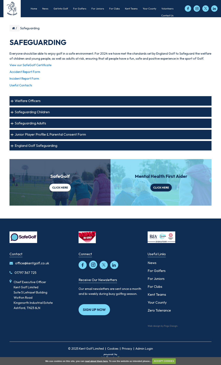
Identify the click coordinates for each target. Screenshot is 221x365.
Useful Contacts (20, 85)
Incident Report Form (24, 78)
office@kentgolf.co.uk (29, 263)
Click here (60, 187)
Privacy (127, 349)
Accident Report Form (24, 72)
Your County (157, 302)
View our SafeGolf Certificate (30, 65)
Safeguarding (30, 28)
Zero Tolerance (159, 310)
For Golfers (157, 270)
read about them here (96, 361)
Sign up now (94, 309)
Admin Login (144, 349)
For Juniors (156, 278)
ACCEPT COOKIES (164, 361)
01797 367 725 (22, 272)
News (152, 263)
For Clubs (155, 286)
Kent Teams (157, 294)
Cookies (112, 349)
